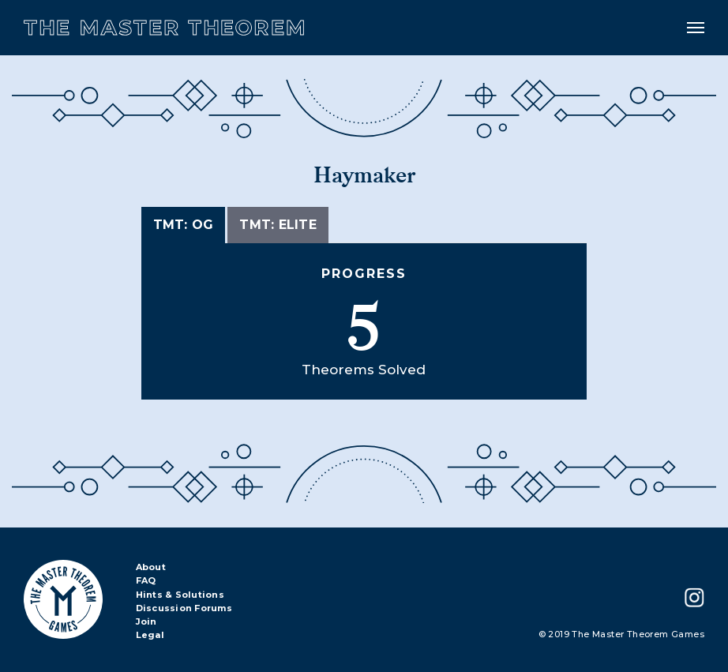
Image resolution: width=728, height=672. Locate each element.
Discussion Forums (184, 609)
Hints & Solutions (180, 595)
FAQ (146, 581)
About (151, 568)
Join (146, 622)
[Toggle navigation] (695, 27)
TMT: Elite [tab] (278, 224)
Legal (150, 635)
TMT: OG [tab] (183, 224)
